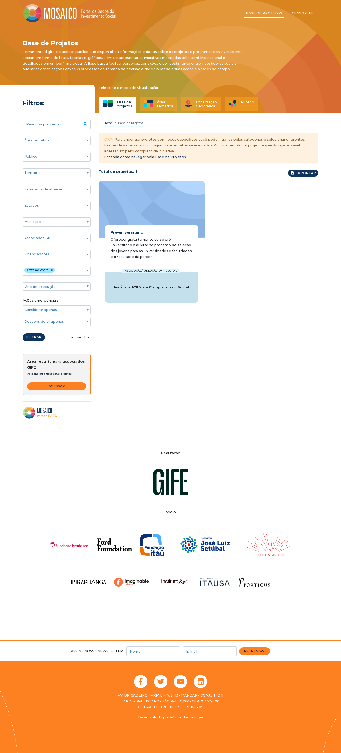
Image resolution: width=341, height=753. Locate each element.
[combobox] (57, 140)
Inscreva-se (255, 651)
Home (108, 123)
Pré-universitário (127, 232)
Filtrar (34, 337)
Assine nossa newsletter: (97, 651)
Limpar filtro (80, 337)
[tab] (117, 104)
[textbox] (56, 287)
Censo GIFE (303, 13)
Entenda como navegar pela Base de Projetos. (145, 157)
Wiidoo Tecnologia (186, 717)
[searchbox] (54, 140)
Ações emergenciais (41, 300)
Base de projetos (264, 13)
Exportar (303, 173)
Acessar (56, 386)
